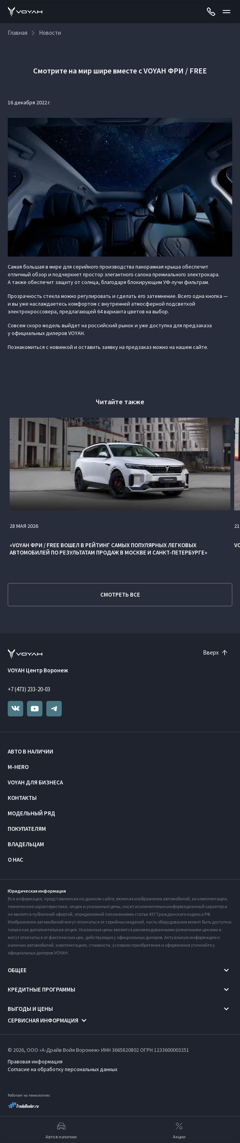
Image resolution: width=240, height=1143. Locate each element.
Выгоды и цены (30, 1008)
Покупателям (27, 828)
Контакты (22, 797)
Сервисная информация (43, 1020)
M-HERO (18, 767)
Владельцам (26, 844)
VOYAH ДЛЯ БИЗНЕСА (35, 782)
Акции (179, 1130)
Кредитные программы (41, 989)
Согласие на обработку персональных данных (62, 1069)
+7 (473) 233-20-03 (29, 689)
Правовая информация (35, 1061)
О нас (15, 859)
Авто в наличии (30, 751)
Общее (17, 970)
